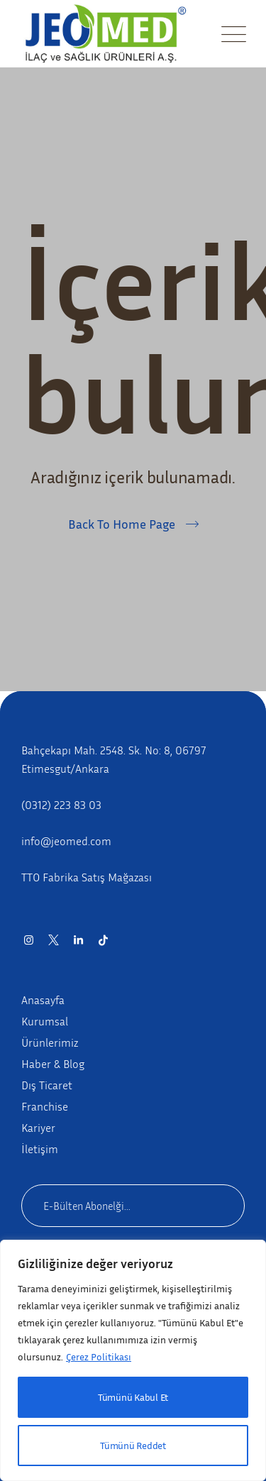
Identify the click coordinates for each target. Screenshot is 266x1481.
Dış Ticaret (46, 1085)
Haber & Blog (52, 1064)
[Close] (238, 1254)
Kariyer (38, 1128)
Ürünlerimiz (49, 1042)
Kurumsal (44, 1021)
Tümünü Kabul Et (133, 1397)
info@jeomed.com (66, 841)
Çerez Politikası (98, 1356)
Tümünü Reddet (133, 1445)
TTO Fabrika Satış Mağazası (86, 877)
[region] (133, 1360)
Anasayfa (43, 1000)
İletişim (39, 1149)
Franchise (44, 1106)
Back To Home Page (121, 524)
